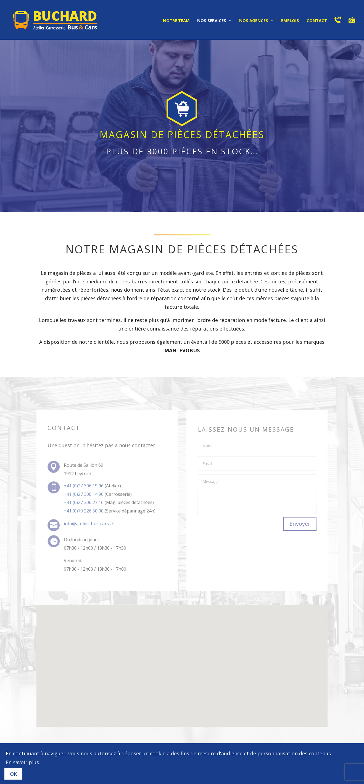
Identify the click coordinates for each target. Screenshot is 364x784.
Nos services (211, 20)
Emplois (290, 20)
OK (13, 773)
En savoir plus (22, 762)
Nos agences (253, 20)
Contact (317, 20)
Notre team (176, 20)
